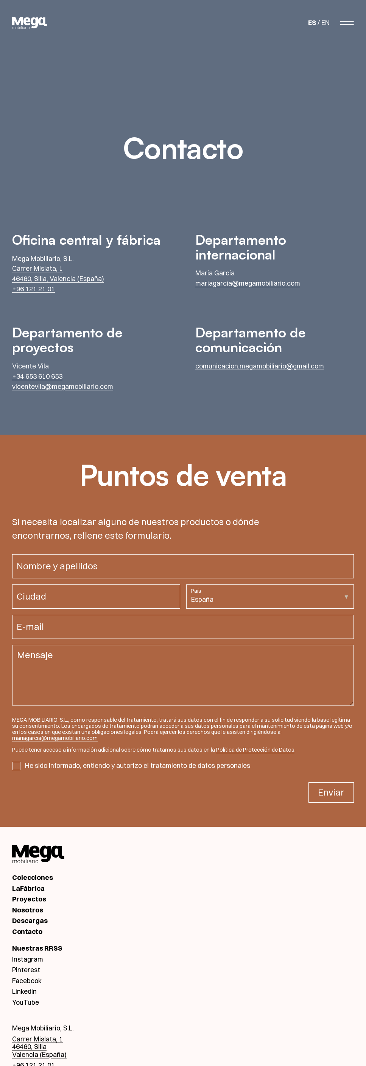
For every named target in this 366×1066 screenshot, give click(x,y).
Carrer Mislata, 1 (37, 268)
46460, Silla (29, 1046)
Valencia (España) (39, 1054)
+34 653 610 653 (37, 376)
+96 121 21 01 (33, 289)
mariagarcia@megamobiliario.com (247, 283)
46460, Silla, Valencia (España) (58, 279)
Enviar (331, 792)
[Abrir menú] (347, 23)
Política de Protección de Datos (255, 749)
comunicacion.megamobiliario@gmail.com (259, 366)
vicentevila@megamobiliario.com (62, 386)
